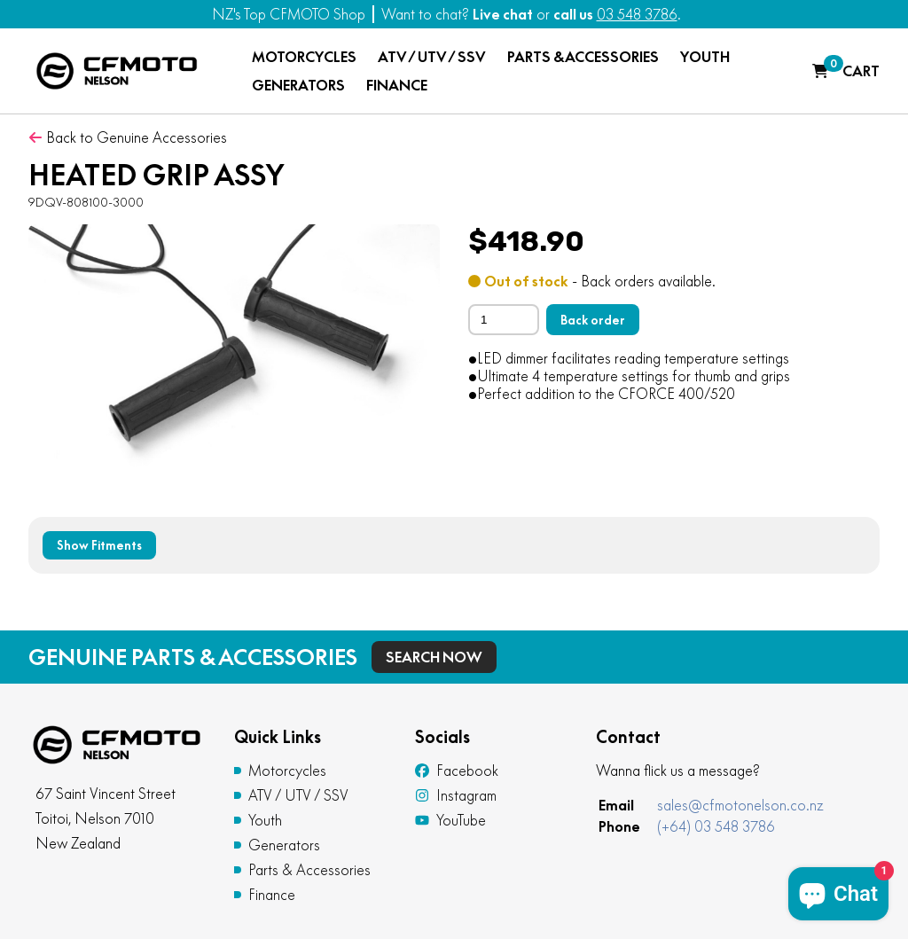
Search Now (434, 657)
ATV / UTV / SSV (432, 57)
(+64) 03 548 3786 (716, 826)
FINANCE (396, 85)
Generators (284, 845)
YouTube (450, 820)
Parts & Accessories (309, 870)
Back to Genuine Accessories (127, 137)
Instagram (456, 795)
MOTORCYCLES (304, 57)
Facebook (456, 770)
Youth (265, 820)
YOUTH (705, 57)
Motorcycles (287, 770)
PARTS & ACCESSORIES (583, 57)
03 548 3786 (637, 14)
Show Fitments (99, 545)
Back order (592, 320)
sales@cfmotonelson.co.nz (740, 805)
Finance (271, 895)
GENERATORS (298, 85)
